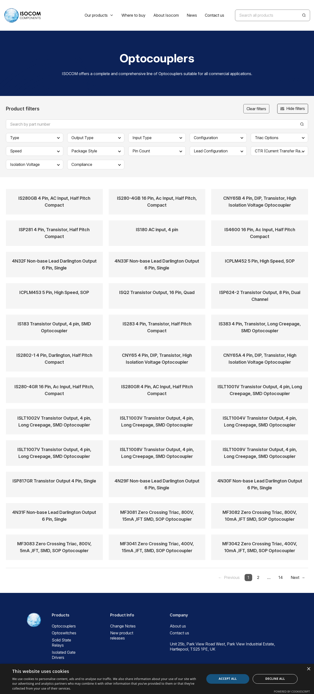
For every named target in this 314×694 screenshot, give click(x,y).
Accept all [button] (228, 679)
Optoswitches (64, 632)
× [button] (308, 669)
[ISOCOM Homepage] (22, 15)
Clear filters (256, 108)
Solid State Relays (61, 643)
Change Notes (123, 626)
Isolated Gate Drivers (64, 655)
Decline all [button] (275, 679)
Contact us (179, 632)
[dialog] (157, 679)
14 (280, 577)
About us (178, 626)
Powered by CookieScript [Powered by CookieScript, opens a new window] (292, 691)
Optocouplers (64, 626)
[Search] (304, 15)
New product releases (121, 635)
